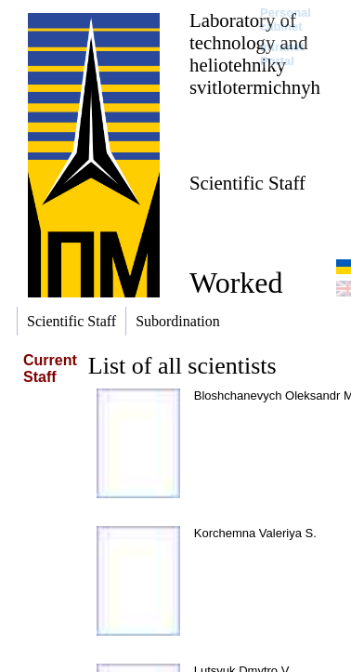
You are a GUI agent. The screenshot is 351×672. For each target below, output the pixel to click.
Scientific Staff (247, 182)
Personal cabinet (285, 19)
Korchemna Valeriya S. (255, 533)
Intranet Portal (282, 54)
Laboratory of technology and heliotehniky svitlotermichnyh (254, 53)
